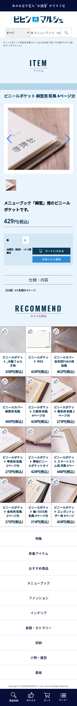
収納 (38, 642)
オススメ (31, 697)
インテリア (38, 612)
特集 (38, 538)
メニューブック (38, 582)
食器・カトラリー (38, 627)
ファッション (38, 597)
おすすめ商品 (38, 568)
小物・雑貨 (38, 657)
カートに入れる (51, 251)
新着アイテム (38, 553)
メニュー (63, 697)
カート (47, 697)
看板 (38, 672)
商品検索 (13, 697)
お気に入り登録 (51, 259)
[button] (9, 138)
